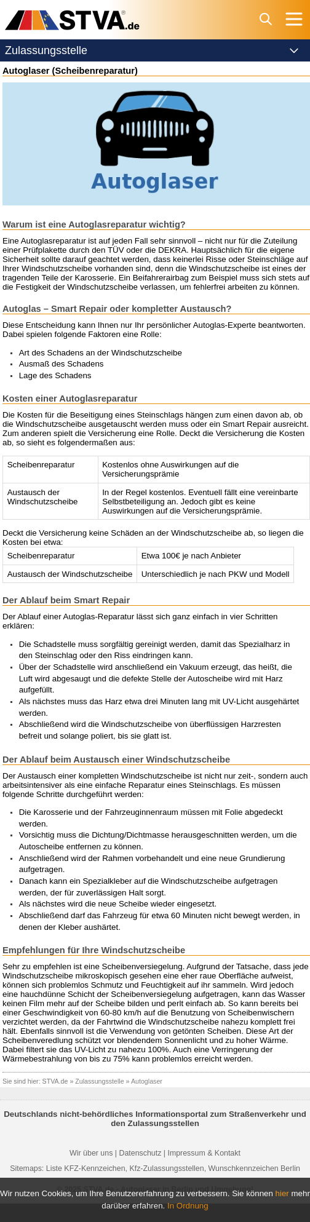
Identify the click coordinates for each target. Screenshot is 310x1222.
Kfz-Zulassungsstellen (166, 1168)
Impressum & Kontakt (203, 1153)
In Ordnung (188, 1205)
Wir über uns (91, 1153)
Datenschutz (140, 1153)
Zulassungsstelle (99, 1081)
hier (282, 1193)
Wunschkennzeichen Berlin (254, 1168)
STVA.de (55, 1081)
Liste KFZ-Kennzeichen (85, 1168)
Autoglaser (146, 1081)
